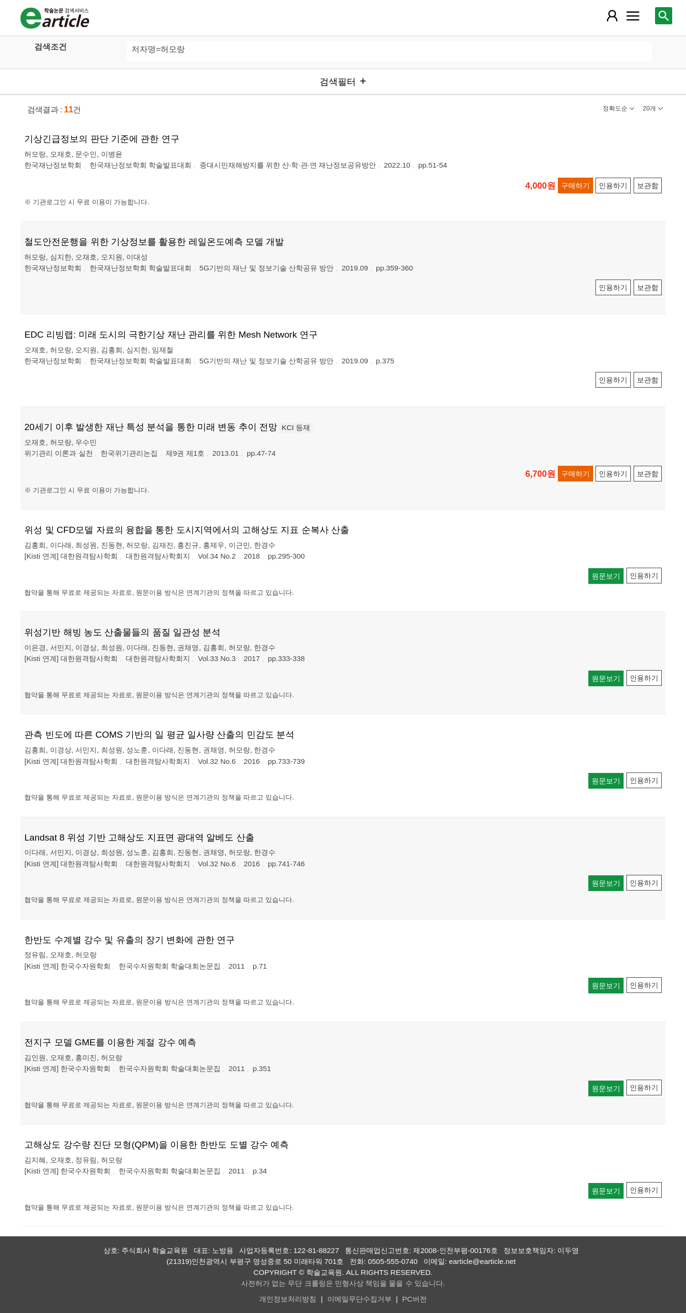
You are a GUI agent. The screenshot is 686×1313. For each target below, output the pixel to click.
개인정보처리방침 (287, 1299)
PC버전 (414, 1299)
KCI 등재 (296, 427)
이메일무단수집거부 (359, 1299)
